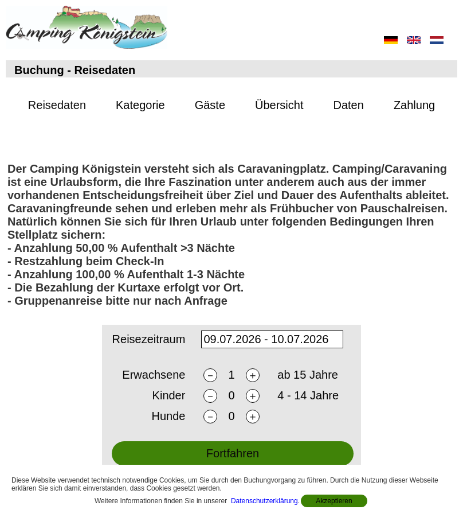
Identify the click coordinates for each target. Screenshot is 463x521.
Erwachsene (153, 377)
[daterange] (272, 341)
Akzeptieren (334, 501)
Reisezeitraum (149, 341)
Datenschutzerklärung (264, 501)
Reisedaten (57, 105)
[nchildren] (231, 397)
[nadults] (231, 376)
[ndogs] (231, 418)
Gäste (210, 105)
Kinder (169, 397)
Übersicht (279, 105)
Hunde (168, 418)
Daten (348, 105)
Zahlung (414, 105)
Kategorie (140, 105)
